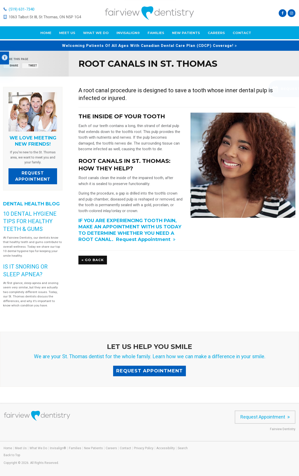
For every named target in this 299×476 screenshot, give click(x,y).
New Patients (186, 34)
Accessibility (165, 448)
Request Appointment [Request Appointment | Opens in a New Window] (144, 239)
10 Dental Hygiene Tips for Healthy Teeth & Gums (30, 221)
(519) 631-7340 (21, 10)
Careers (216, 34)
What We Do (96, 34)
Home (45, 34)
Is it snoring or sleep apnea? (25, 270)
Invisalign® (128, 34)
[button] (265, 88)
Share (14, 66)
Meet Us (67, 34)
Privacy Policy (143, 448)
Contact (242, 34)
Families (156, 34)
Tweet (32, 66)
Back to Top (12, 455)
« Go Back (92, 260)
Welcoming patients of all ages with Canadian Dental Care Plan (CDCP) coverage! (147, 45)
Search (183, 448)
